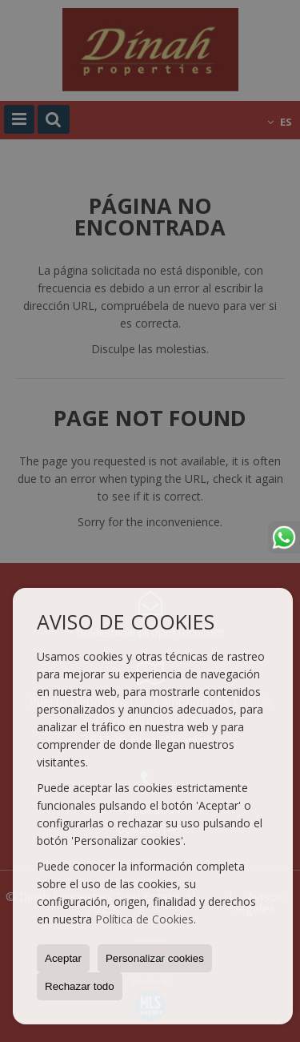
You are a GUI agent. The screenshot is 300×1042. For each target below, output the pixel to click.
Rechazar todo (79, 986)
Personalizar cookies (155, 958)
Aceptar (63, 958)
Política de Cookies (144, 919)
